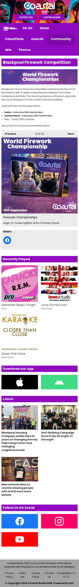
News (44, 28)
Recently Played (16, 259)
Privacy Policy (9, 574)
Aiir (71, 583)
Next (69, 132)
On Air (27, 28)
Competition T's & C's (66, 574)
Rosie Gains (7, 357)
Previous (8, 132)
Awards (37, 39)
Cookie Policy (35, 574)
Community (61, 39)
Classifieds (14, 39)
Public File (22, 574)
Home (10, 28)
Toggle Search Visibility (72, 28)
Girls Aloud (46, 308)
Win (8, 50)
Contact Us (49, 574)
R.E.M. (4, 308)
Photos (25, 50)
